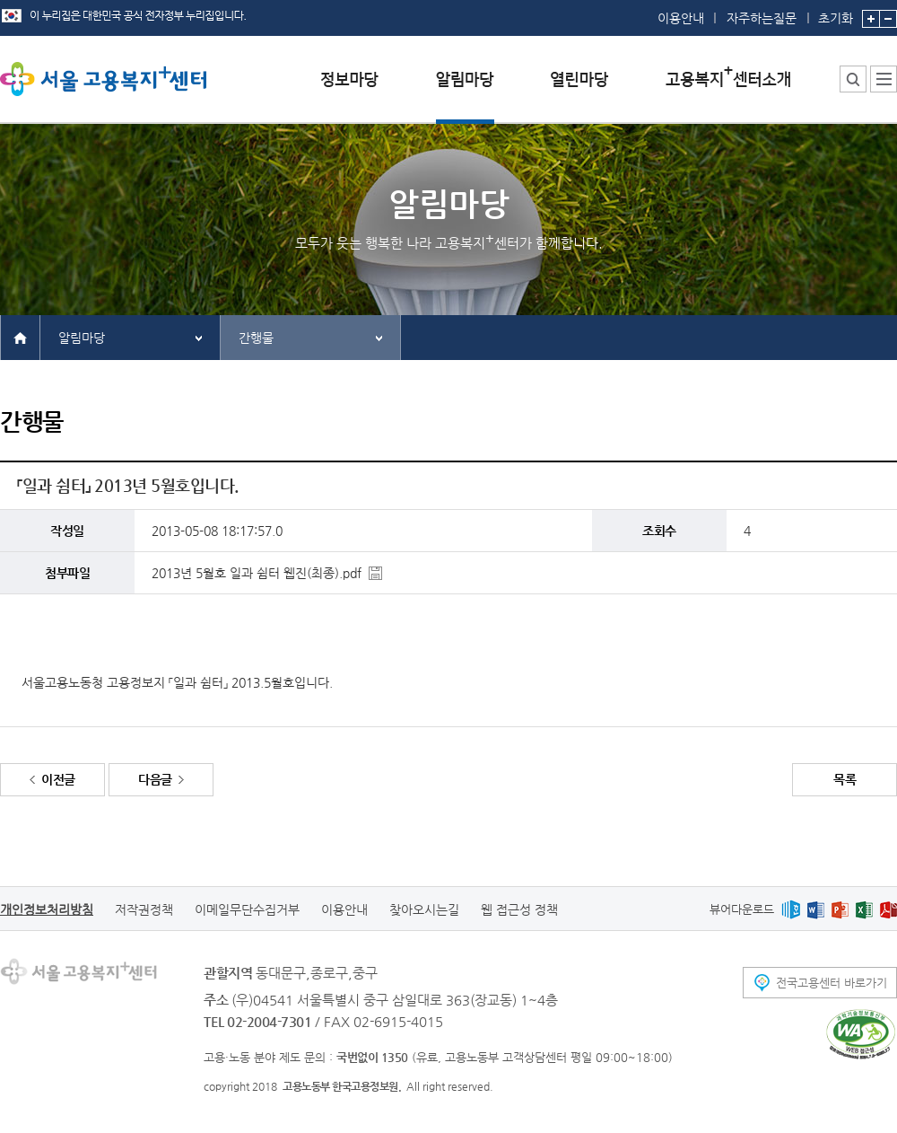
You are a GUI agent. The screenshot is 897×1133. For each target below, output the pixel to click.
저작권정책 (144, 909)
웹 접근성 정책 (519, 909)
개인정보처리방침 (46, 909)
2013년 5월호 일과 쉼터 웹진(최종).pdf (256, 573)
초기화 (835, 12)
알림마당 (81, 337)
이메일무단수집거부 (247, 909)
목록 (844, 779)
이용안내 (681, 18)
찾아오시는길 (424, 909)
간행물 (256, 337)
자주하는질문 (762, 18)
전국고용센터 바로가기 (831, 982)
